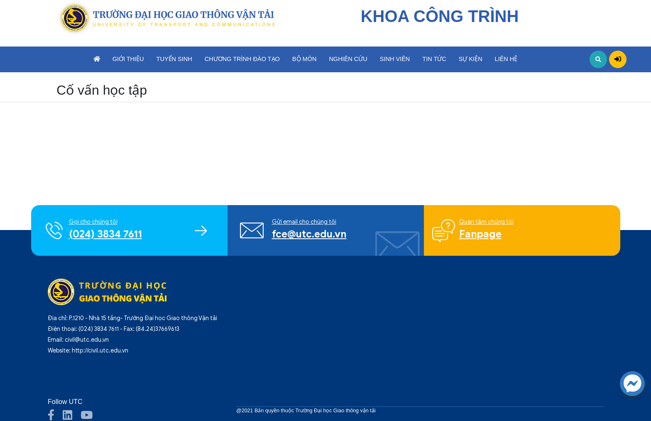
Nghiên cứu (348, 59)
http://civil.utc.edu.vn (100, 350)
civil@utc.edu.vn (87, 339)
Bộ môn (304, 59)
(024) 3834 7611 (98, 329)
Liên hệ (506, 59)
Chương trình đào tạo (242, 59)
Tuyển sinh (174, 59)
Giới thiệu (128, 59)
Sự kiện (470, 59)
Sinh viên (395, 59)
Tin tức (434, 59)
